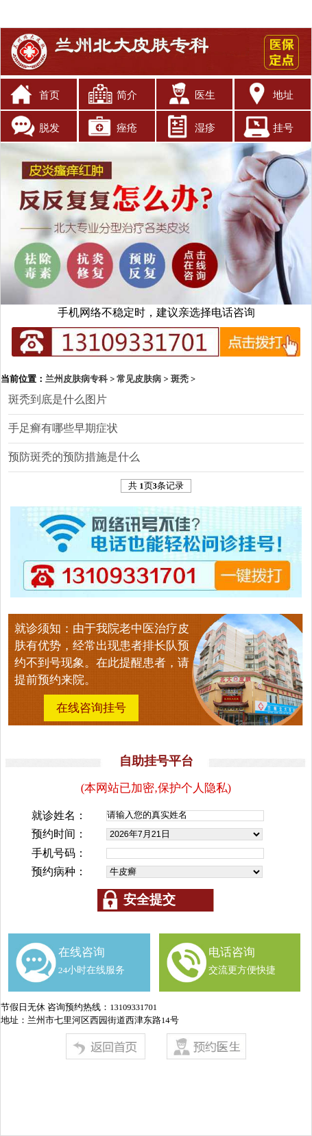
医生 (205, 95)
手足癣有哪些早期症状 (63, 428)
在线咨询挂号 (91, 707)
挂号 (283, 127)
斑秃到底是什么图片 (57, 399)
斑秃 (180, 379)
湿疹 (205, 127)
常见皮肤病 (139, 379)
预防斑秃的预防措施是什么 (74, 457)
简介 (127, 95)
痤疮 (127, 127)
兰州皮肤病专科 (76, 379)
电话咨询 (242, 960)
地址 (283, 95)
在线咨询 (91, 960)
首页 (49, 95)
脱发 (49, 127)
